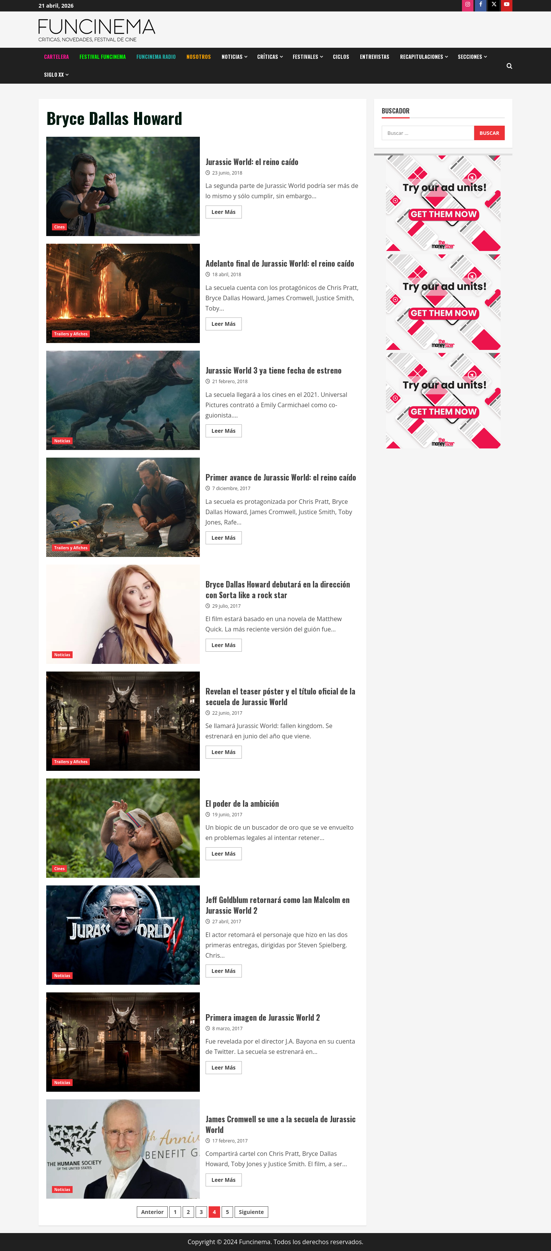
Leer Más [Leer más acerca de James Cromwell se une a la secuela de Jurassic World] (227, 1181)
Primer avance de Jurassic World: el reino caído (123, 507)
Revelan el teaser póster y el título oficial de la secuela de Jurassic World (123, 721)
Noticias (232, 56)
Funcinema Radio (156, 56)
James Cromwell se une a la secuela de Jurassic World (123, 1149)
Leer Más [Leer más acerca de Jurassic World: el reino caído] (227, 213)
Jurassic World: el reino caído (123, 186)
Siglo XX (54, 74)
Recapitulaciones (421, 56)
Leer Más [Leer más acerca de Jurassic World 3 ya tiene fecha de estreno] (227, 432)
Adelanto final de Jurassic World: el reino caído (123, 293)
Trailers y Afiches (71, 334)
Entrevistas (374, 56)
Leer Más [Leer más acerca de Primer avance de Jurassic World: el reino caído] (227, 539)
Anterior (152, 1211)
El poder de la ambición (123, 828)
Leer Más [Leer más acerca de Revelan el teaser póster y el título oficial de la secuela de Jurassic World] (227, 753)
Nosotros (198, 56)
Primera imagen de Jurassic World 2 (123, 1042)
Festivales (305, 56)
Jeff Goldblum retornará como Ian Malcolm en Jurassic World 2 (123, 935)
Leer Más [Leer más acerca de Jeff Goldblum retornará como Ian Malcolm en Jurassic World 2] (227, 972)
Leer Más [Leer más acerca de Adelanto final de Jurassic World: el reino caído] (227, 325)
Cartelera (56, 56)
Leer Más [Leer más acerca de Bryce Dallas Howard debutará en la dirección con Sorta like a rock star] (227, 646)
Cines (59, 227)
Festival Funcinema (102, 56)
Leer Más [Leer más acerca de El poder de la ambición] (227, 855)
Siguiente (251, 1211)
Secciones (470, 56)
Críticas (267, 56)
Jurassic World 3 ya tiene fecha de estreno (123, 400)
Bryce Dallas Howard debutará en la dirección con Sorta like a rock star (123, 614)
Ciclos (341, 56)
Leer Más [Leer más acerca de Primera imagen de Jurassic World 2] (227, 1068)
